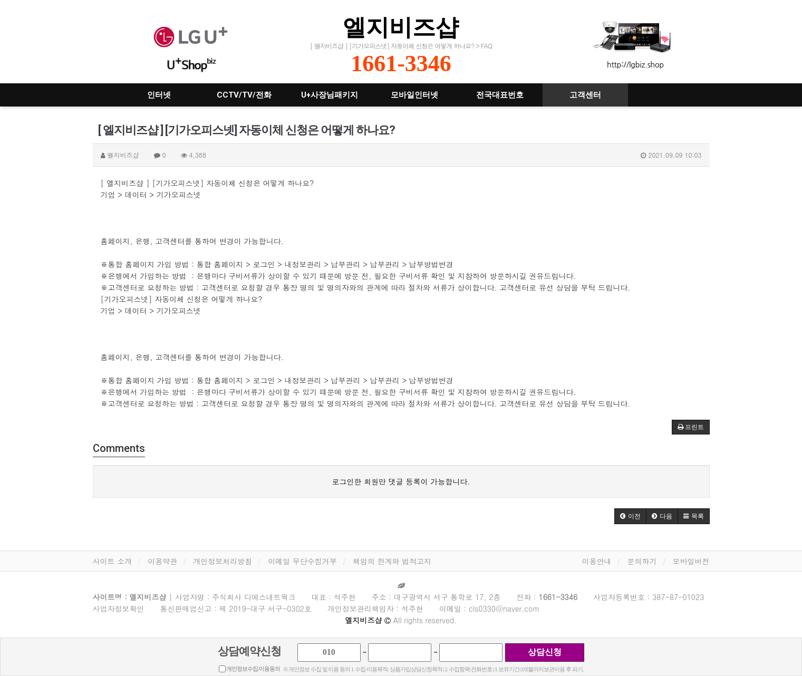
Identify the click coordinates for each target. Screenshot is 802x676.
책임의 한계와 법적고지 (392, 561)
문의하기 (642, 561)
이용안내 (597, 561)
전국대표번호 (500, 95)
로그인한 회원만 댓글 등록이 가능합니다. (401, 481)
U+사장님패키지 (329, 95)
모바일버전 (691, 561)
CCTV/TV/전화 (244, 95)
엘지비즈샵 (401, 27)
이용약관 (162, 561)
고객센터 (585, 95)
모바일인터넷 (414, 95)
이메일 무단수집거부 (302, 561)
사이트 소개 (112, 561)
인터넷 (159, 95)
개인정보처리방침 (222, 561)
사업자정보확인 (118, 608)
